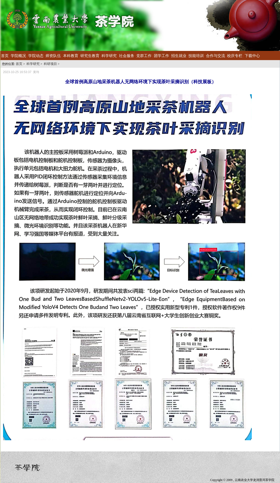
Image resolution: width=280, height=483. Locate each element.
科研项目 (50, 64)
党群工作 (144, 55)
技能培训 (196, 55)
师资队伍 (53, 55)
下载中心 (252, 55)
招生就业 (178, 55)
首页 (5, 55)
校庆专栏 (234, 55)
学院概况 (18, 55)
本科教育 (70, 55)
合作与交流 (215, 55)
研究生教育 (89, 55)
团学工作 (161, 55)
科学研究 (109, 55)
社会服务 (126, 55)
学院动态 (35, 55)
